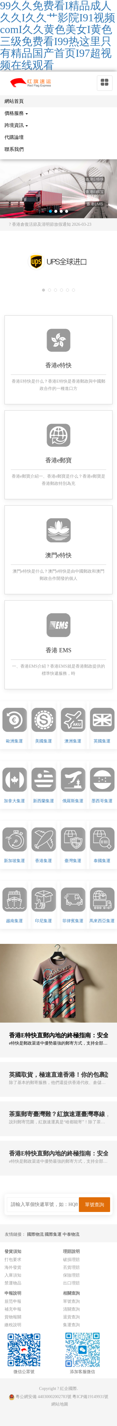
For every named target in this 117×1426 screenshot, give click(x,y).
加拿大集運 (14, 801)
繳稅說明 (12, 1325)
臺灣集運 (72, 860)
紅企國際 (68, 1388)
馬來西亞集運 (102, 921)
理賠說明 (71, 1251)
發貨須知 (12, 1251)
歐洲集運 (14, 741)
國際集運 (54, 1234)
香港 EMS (58, 650)
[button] (50, 211)
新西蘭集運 (43, 801)
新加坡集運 (14, 860)
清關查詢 (71, 1309)
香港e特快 (58, 365)
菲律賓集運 (72, 921)
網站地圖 (59, 1404)
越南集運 (14, 921)
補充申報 (12, 1309)
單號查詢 (71, 1301)
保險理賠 (71, 1275)
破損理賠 (71, 1259)
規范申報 (12, 1301)
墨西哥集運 (102, 801)
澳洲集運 (72, 741)
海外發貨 (12, 1267)
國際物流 (36, 1234)
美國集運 (43, 741)
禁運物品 (12, 1283)
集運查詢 (71, 1325)
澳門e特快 (58, 555)
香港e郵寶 (58, 460)
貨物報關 (12, 1317)
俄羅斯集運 (72, 801)
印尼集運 (43, 921)
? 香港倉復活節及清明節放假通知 (50, 224)
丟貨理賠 (71, 1267)
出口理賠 (71, 1283)
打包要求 (12, 1259)
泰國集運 (102, 860)
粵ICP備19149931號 (90, 1396)
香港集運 (43, 860)
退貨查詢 (71, 1317)
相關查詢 (71, 1293)
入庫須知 (12, 1275)
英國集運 (102, 741)
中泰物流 (71, 1234)
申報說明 (12, 1293)
